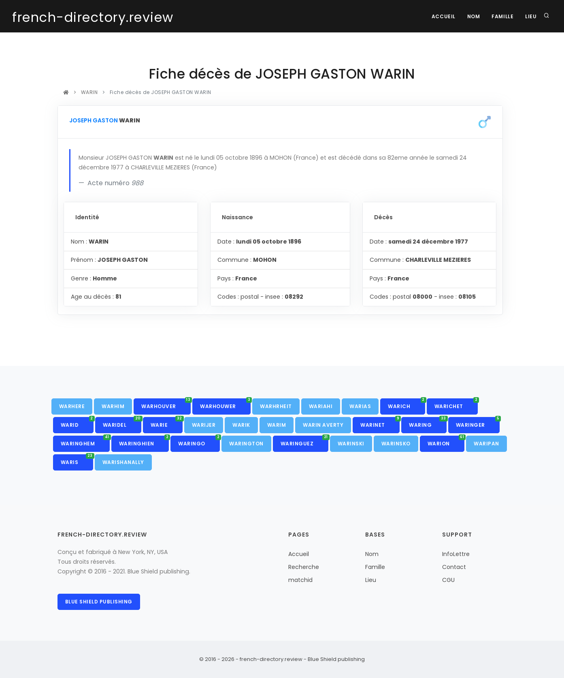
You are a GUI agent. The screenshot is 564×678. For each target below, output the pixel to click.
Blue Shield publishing (98, 601)
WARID (77, 422)
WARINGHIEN (144, 441)
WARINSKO (396, 443)
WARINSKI (351, 443)
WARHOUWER (225, 404)
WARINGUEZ (304, 441)
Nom (472, 16)
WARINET (380, 422)
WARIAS (360, 406)
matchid (300, 580)
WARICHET (456, 404)
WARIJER (204, 424)
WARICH (406, 404)
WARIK (241, 424)
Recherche (303, 567)
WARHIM (113, 406)
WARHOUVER (166, 404)
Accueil (441, 16)
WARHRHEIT (276, 406)
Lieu (530, 16)
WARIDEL (122, 422)
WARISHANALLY (123, 462)
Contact (454, 567)
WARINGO (199, 441)
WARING (428, 422)
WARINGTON (246, 443)
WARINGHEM (85, 441)
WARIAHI (321, 406)
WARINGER (478, 422)
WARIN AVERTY (323, 424)
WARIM (276, 424)
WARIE (167, 422)
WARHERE (72, 406)
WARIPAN (486, 443)
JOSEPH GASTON (93, 120)
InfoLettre (456, 554)
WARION (446, 441)
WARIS (77, 460)
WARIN (89, 92)
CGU (448, 580)
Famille (502, 16)
